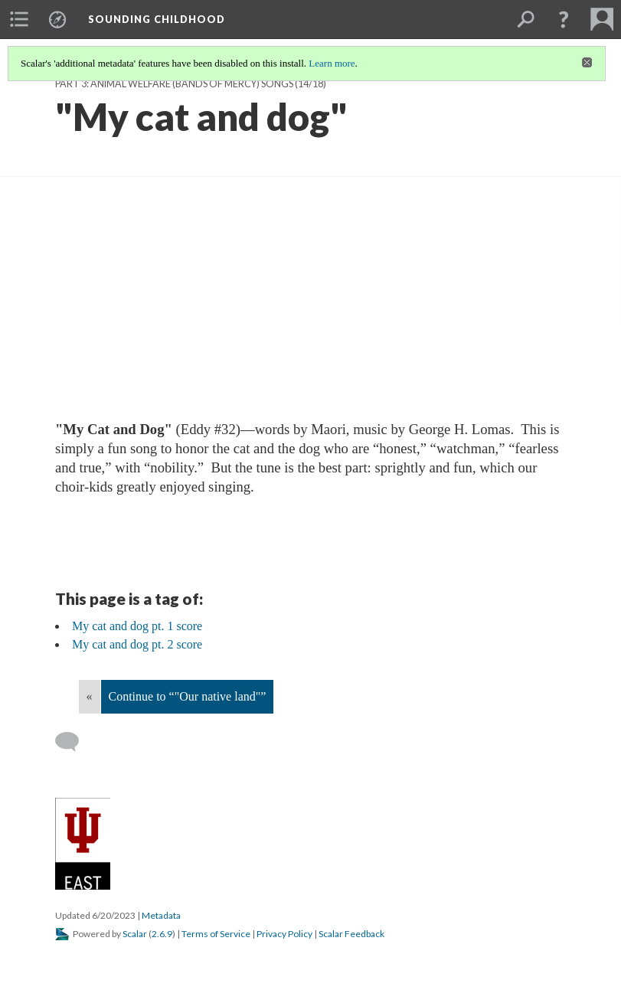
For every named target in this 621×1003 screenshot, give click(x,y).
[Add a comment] (74, 742)
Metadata (161, 915)
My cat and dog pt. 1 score (137, 625)
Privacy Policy (284, 933)
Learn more (332, 63)
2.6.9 (162, 933)
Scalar (135, 933)
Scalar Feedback (351, 933)
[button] (563, 19)
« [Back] (90, 696)
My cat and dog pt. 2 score (137, 644)
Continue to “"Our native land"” (187, 696)
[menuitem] (19, 19)
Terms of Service (215, 933)
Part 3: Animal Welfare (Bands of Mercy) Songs (174, 84)
